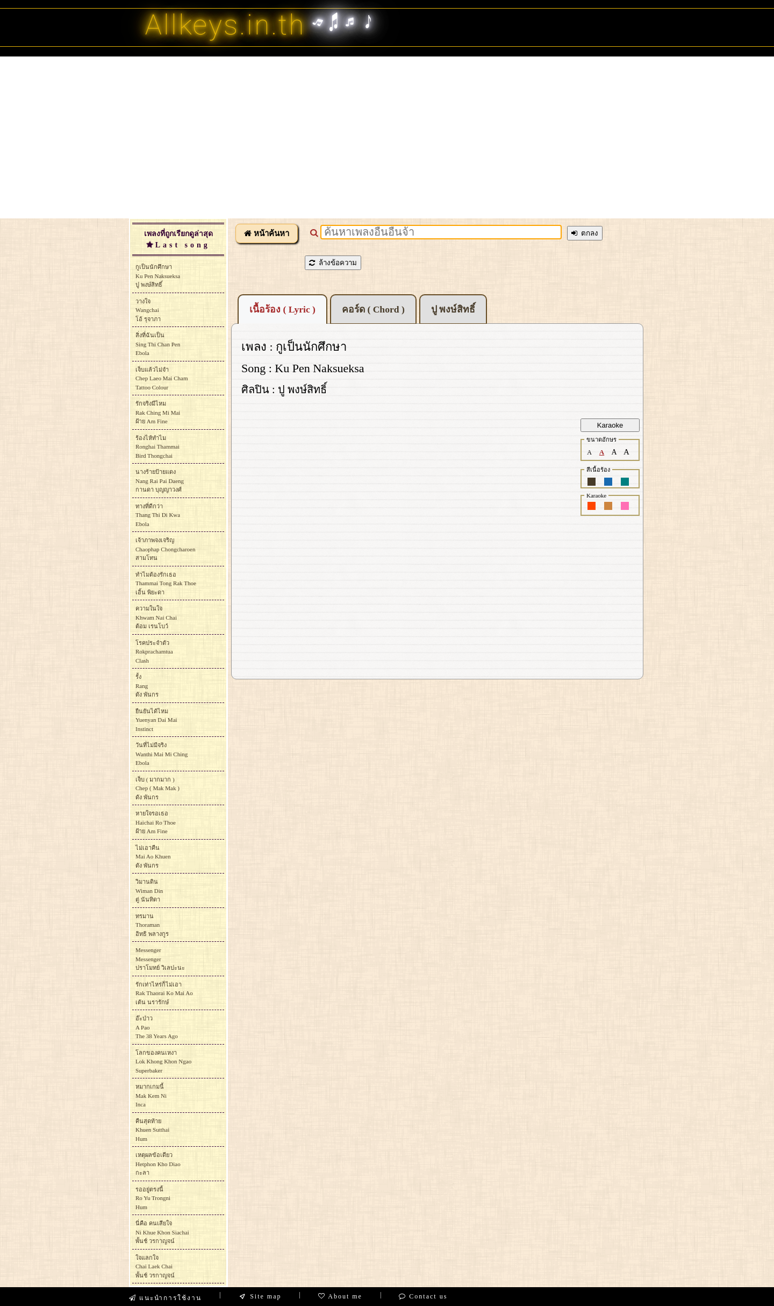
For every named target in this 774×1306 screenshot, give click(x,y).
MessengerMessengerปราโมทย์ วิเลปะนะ (160, 959)
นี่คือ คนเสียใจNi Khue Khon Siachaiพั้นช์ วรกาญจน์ (162, 1232)
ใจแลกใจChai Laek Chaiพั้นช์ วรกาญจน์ (155, 1266)
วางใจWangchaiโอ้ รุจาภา (148, 310)
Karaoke (610, 425)
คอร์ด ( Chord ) (373, 309)
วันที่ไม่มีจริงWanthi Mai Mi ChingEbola (161, 754)
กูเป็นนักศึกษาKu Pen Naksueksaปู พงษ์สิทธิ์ (157, 276)
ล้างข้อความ (333, 263)
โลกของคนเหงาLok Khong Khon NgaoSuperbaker (163, 1061)
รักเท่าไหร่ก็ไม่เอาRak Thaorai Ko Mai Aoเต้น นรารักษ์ (164, 993)
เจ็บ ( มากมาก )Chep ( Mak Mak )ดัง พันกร (157, 788)
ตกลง (584, 233)
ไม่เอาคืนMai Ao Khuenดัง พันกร (152, 856)
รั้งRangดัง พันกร (147, 685)
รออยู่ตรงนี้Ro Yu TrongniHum (152, 1198)
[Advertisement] (387, 137)
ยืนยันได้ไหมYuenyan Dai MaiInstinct (156, 720)
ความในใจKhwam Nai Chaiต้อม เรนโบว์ (156, 617)
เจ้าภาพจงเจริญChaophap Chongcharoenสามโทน (165, 549)
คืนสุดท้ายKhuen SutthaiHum (152, 1130)
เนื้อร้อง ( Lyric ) (282, 309)
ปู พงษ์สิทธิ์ (453, 309)
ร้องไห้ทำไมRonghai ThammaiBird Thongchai (157, 447)
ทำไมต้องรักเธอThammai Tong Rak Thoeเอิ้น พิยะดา (165, 583)
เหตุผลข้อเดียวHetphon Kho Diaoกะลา (158, 1164)
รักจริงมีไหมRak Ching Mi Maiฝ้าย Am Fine (157, 412)
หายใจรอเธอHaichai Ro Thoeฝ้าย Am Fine (155, 822)
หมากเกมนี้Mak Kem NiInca (151, 1095)
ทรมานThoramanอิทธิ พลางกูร (152, 925)
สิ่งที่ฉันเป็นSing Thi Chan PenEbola (157, 344)
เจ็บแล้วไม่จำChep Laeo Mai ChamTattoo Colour (161, 378)
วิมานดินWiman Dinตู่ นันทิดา (149, 890)
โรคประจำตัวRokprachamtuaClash (154, 652)
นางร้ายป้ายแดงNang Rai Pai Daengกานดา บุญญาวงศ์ (159, 481)
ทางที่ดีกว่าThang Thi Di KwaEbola (157, 515)
